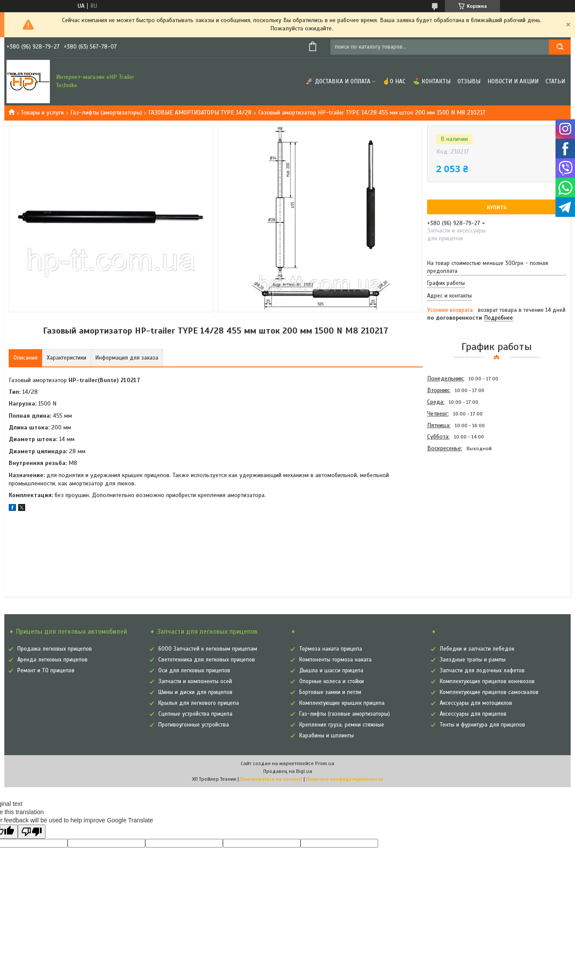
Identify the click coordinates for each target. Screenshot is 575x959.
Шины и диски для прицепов (195, 692)
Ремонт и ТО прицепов (46, 670)
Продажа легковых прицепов (54, 648)
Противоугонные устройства (193, 724)
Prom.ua (324, 763)
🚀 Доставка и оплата (338, 81)
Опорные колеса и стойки (331, 681)
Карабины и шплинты (326, 735)
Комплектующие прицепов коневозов (487, 681)
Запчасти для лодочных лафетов (482, 670)
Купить (496, 207)
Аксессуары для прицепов (473, 713)
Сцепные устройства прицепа (195, 713)
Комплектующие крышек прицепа (342, 703)
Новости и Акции (513, 81)
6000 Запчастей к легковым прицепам (207, 648)
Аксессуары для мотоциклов (476, 703)
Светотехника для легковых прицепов (206, 659)
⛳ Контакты (431, 81)
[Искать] (560, 47)
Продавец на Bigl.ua (287, 771)
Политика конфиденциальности (344, 779)
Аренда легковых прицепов (52, 659)
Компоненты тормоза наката (335, 659)
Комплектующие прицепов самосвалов (489, 692)
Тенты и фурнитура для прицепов (482, 724)
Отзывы (468, 81)
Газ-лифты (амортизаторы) (106, 112)
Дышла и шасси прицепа (331, 670)
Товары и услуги (42, 112)
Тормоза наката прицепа (330, 648)
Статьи (555, 81)
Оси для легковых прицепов (194, 670)
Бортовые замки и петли (330, 692)
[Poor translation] (32, 832)
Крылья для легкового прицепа (198, 703)
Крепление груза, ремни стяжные (341, 724)
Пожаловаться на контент (271, 779)
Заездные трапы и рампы (473, 659)
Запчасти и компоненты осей (195, 681)
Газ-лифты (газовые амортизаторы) (344, 713)
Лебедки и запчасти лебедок (477, 648)
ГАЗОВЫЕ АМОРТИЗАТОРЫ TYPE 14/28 (200, 112)
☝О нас (393, 81)
